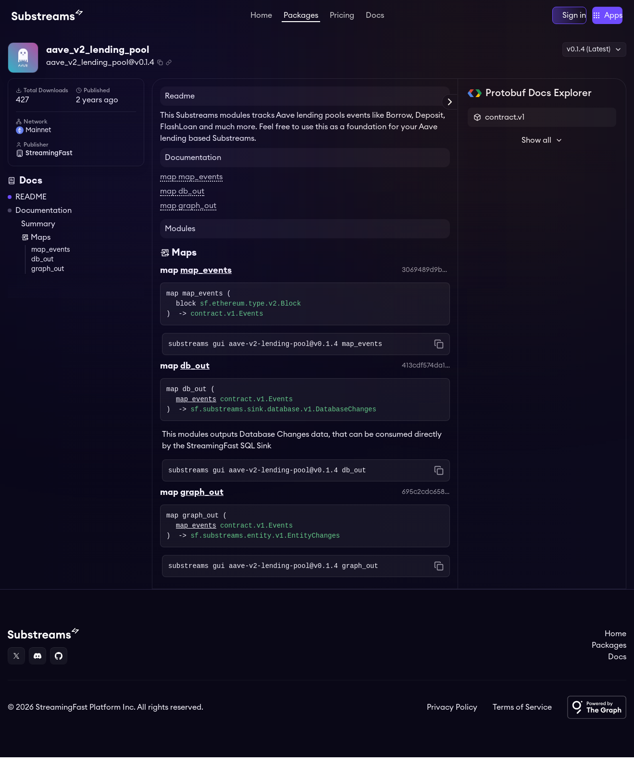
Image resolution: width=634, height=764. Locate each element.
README (31, 204)
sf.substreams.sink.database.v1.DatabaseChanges (283, 416)
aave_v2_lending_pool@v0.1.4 (100, 62)
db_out (42, 266)
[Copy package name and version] (160, 62)
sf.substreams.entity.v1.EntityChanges (265, 542)
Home (261, 15)
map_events (50, 256)
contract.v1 (504, 124)
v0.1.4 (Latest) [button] (594, 49)
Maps (35, 244)
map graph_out (188, 212)
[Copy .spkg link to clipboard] (169, 62)
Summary (38, 230)
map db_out (182, 198)
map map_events (191, 183)
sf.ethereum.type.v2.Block (250, 310)
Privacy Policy (452, 714)
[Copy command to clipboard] (439, 351)
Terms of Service (522, 714)
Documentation (43, 217)
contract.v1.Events (226, 320)
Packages (301, 15)
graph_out (47, 275)
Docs (375, 15)
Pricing (342, 15)
